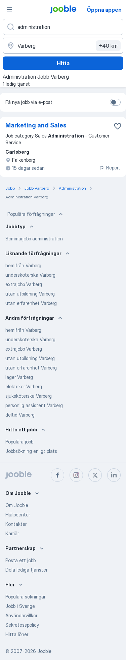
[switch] (115, 102)
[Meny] (9, 9)
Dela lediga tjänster (26, 570)
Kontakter (16, 524)
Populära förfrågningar (35, 214)
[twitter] (95, 475)
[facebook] (57, 475)
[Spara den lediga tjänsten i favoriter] (117, 126)
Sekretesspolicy (22, 625)
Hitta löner (16, 634)
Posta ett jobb (20, 560)
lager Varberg (19, 377)
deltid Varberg (20, 415)
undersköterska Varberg (30, 275)
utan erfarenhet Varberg (31, 303)
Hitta (63, 63)
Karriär (12, 533)
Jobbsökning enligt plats (31, 451)
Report (109, 167)
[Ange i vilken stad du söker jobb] (63, 46)
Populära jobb (19, 441)
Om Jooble (16, 505)
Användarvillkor (21, 615)
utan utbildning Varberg (30, 294)
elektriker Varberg (23, 386)
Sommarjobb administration (34, 238)
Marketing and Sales (36, 125)
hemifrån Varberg (23, 265)
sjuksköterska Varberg (28, 396)
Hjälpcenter (17, 514)
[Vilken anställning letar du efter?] (63, 27)
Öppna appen (104, 9)
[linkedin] (114, 475)
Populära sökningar (25, 596)
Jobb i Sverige (20, 606)
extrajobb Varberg (23, 284)
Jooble (44, 651)
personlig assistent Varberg (34, 405)
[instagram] (76, 475)
